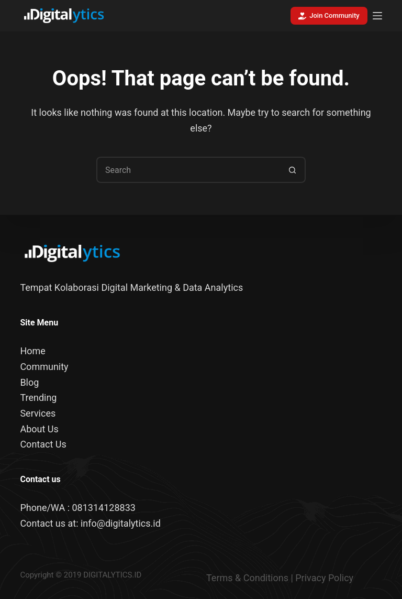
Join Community (329, 16)
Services (37, 413)
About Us (39, 428)
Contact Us (43, 444)
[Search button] (293, 170)
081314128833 (103, 507)
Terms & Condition (245, 577)
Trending (38, 397)
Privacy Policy (324, 577)
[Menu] (377, 15)
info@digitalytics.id (121, 523)
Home (32, 350)
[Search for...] (188, 170)
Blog (29, 382)
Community (44, 366)
